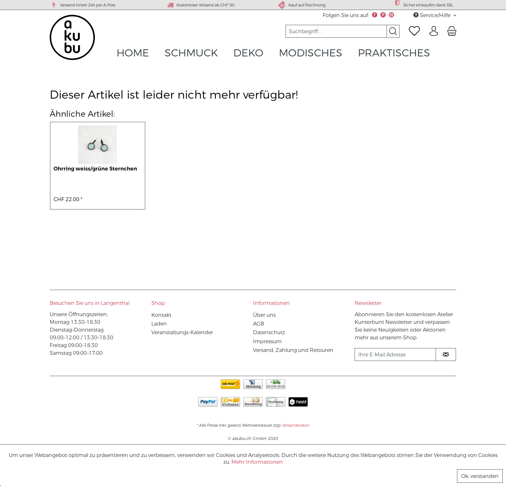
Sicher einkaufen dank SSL (423, 4)
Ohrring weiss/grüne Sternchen (95, 169)
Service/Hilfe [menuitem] (432, 15)
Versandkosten (295, 425)
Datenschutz (269, 332)
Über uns (264, 315)
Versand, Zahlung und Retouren (293, 350)
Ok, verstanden (480, 476)
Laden (159, 323)
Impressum (267, 341)
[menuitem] (343, 31)
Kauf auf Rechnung (301, 5)
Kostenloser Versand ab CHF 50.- (201, 5)
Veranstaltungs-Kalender (182, 332)
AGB (258, 323)
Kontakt (161, 315)
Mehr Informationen (257, 462)
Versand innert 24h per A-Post (83, 5)
